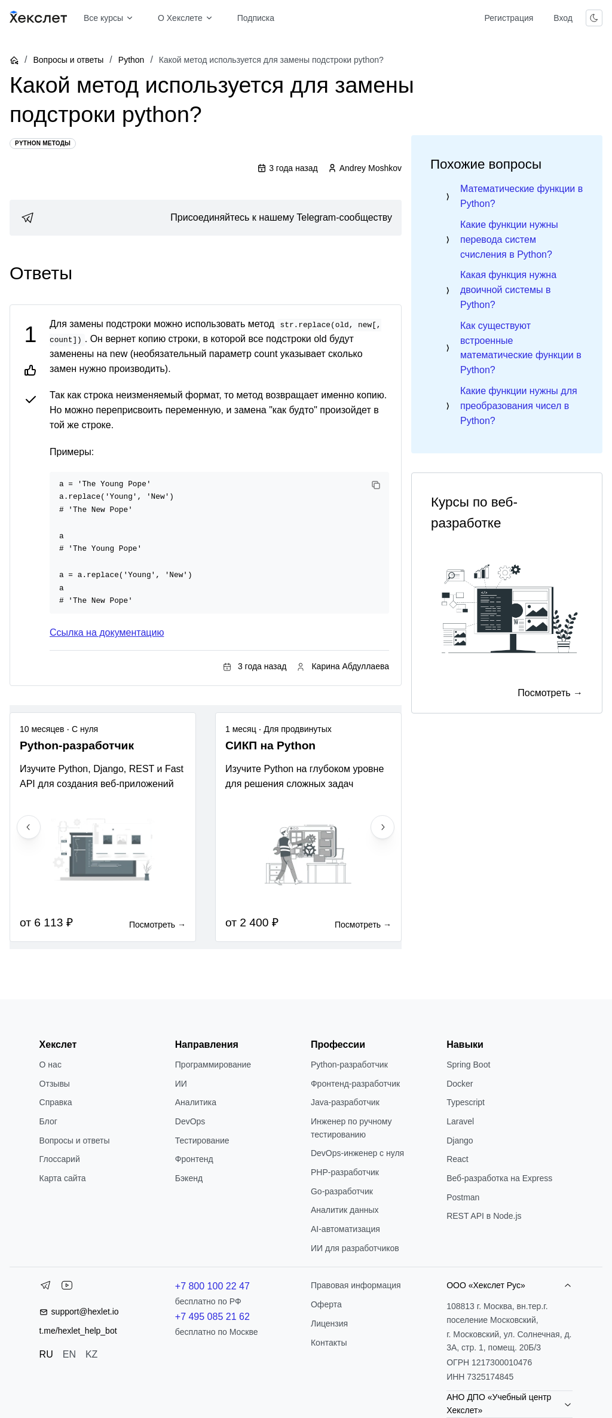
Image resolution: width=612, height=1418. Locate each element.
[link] (206, 218)
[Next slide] (382, 827)
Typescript (465, 1102)
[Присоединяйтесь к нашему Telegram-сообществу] (206, 218)
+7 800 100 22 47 (212, 1286)
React (457, 1159)
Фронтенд (194, 1159)
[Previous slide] (29, 827)
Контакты (329, 1342)
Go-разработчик (342, 1191)
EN (69, 1354)
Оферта (326, 1304)
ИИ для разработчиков (355, 1248)
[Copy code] (376, 485)
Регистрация (508, 18)
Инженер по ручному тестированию (351, 1128)
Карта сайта (62, 1178)
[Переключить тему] (594, 18)
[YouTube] (67, 1287)
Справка (55, 1102)
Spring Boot (468, 1064)
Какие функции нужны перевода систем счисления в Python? (509, 239)
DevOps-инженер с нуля (357, 1153)
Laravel (460, 1121)
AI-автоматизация (345, 1229)
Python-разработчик (349, 1064)
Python (131, 60)
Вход (563, 18)
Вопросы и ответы (68, 60)
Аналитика (195, 1102)
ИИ (181, 1083)
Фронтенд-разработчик (355, 1083)
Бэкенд (189, 1178)
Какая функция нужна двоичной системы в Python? (508, 290)
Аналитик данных (345, 1210)
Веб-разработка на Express (499, 1178)
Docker (459, 1083)
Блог (48, 1121)
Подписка (255, 18)
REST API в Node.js (483, 1216)
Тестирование (202, 1140)
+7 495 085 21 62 (212, 1317)
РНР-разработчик (345, 1172)
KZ (91, 1354)
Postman (462, 1197)
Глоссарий (59, 1159)
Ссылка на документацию (107, 632)
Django (459, 1140)
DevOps (190, 1121)
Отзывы (54, 1083)
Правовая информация (356, 1285)
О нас (50, 1064)
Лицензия (329, 1323)
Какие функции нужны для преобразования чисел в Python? (518, 406)
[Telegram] (45, 1287)
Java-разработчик (345, 1102)
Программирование (213, 1064)
